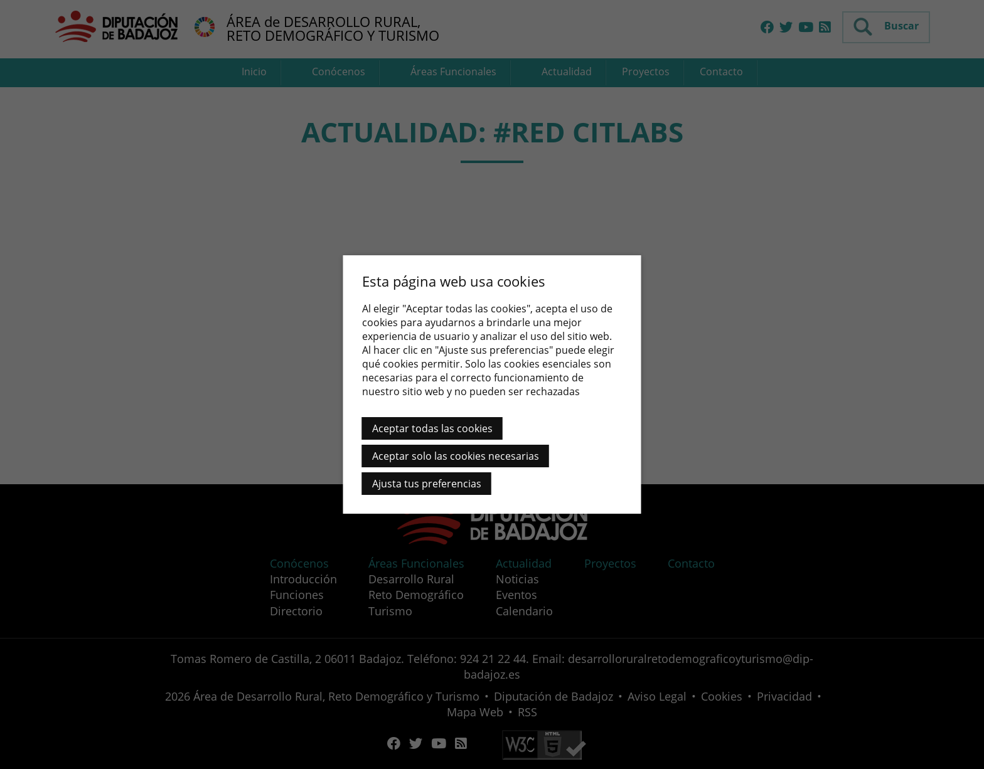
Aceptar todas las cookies (432, 428)
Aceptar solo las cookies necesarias (455, 456)
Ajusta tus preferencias (426, 484)
